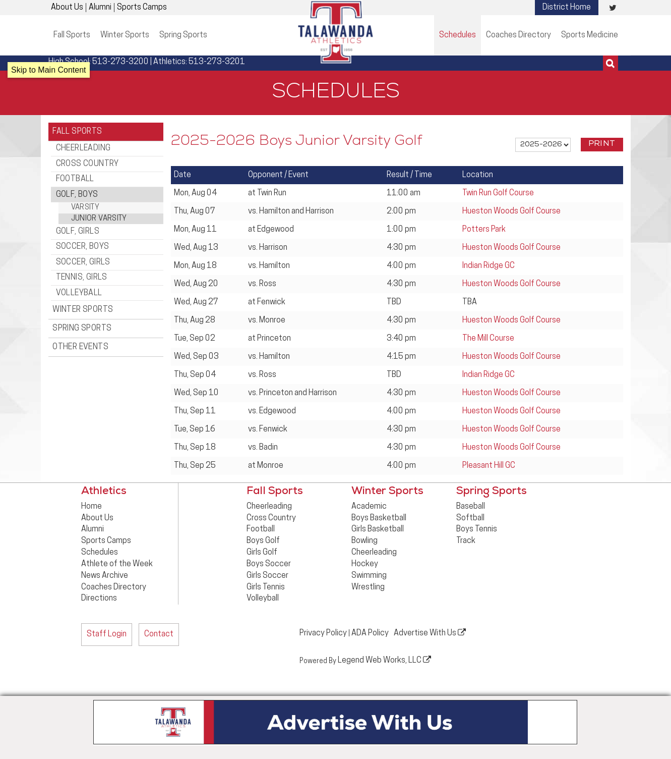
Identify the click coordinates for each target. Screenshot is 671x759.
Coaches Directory (518, 35)
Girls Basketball (377, 529)
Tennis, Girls (81, 264)
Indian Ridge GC (488, 266)
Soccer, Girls (83, 250)
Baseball (470, 507)
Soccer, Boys (82, 237)
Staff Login (107, 634)
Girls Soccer (267, 576)
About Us (67, 8)
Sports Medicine (589, 35)
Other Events (81, 328)
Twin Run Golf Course (498, 193)
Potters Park (484, 230)
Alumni (100, 8)
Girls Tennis (266, 587)
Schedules (457, 35)
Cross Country (87, 160)
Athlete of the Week (117, 564)
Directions (99, 598)
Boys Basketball (378, 518)
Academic (369, 507)
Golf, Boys (77, 188)
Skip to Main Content (48, 70)
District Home (566, 8)
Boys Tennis (476, 529)
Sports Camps (142, 8)
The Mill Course (488, 339)
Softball (470, 518)
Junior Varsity (99, 210)
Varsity (85, 200)
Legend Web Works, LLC (384, 659)
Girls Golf (262, 553)
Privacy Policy (323, 633)
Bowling (364, 541)
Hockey (364, 564)
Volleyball (79, 278)
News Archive (104, 576)
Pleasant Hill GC (488, 466)
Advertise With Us (430, 632)
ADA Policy (370, 633)
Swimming (369, 576)
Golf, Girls (77, 223)
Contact (158, 634)
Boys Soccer (269, 564)
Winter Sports (124, 35)
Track (465, 541)
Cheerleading (83, 147)
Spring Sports (183, 35)
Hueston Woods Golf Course (511, 211)
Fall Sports (71, 35)
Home (91, 507)
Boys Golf (263, 541)
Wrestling (368, 587)
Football (75, 174)
